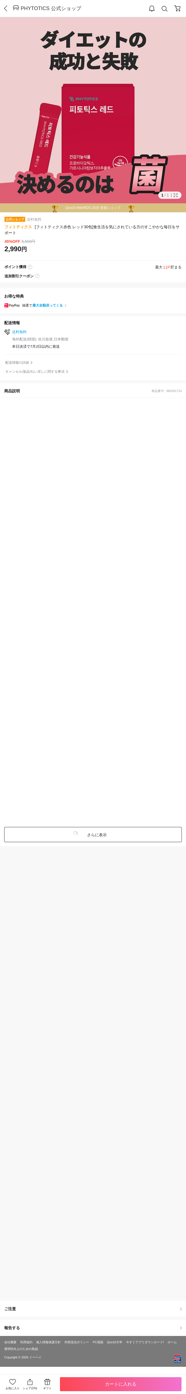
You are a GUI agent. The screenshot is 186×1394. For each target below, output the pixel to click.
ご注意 (93, 1308)
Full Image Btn (175, 195)
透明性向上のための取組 (21, 1349)
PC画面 (98, 1342)
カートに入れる (120, 1384)
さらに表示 (96, 835)
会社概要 (10, 1342)
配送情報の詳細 (17, 363)
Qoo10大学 (114, 1342)
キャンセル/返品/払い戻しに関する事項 (34, 372)
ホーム (172, 1342)
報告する (93, 1327)
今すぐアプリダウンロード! (145, 1342)
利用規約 (26, 1342)
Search (165, 9)
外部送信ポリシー (76, 1342)
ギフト (47, 1388)
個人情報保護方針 (48, 1342)
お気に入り (13, 1388)
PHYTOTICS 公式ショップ (51, 8)
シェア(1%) (30, 1384)
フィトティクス (18, 227)
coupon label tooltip (37, 276)
